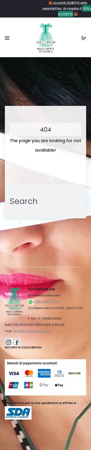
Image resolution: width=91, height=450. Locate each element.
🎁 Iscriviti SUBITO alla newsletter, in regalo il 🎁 (63, 8)
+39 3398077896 (47, 302)
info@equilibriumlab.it (32, 331)
